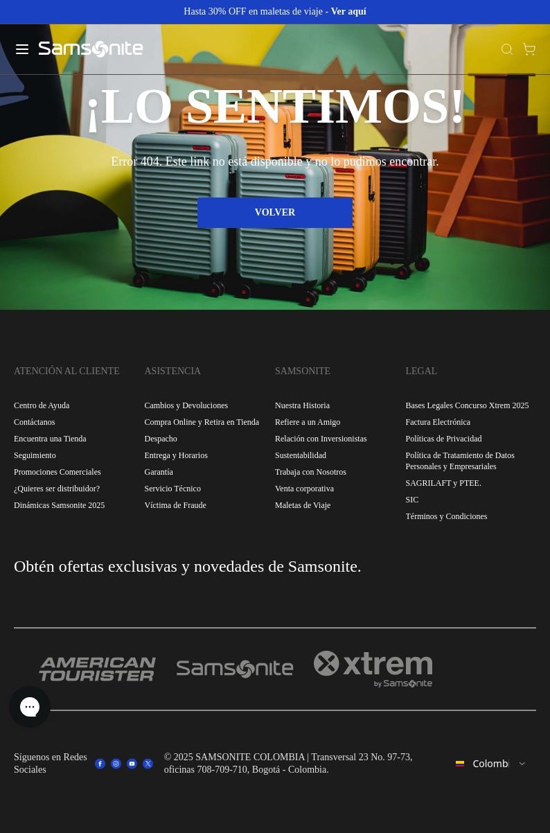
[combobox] (491, 764)
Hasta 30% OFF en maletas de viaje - (275, 11)
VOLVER (275, 212)
